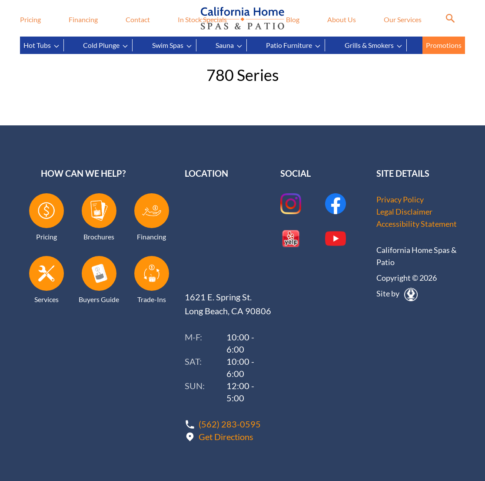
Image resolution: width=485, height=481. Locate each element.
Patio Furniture (293, 45)
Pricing (30, 19)
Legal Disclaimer (404, 211)
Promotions (444, 45)
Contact (138, 19)
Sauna (229, 45)
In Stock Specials (202, 19)
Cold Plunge (106, 45)
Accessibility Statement (416, 224)
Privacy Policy (400, 199)
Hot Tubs (41, 45)
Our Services (403, 19)
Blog (292, 19)
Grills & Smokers (374, 45)
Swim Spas (172, 45)
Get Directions (226, 436)
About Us (341, 19)
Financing (83, 19)
